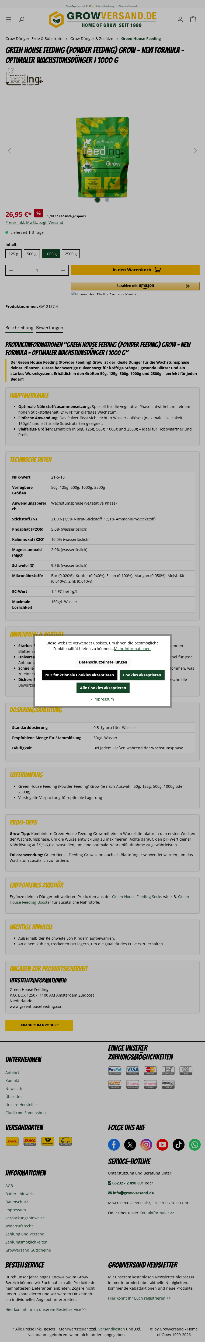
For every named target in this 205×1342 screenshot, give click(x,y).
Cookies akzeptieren (142, 674)
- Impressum (102, 699)
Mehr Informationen (132, 648)
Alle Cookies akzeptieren (103, 687)
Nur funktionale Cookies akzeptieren (79, 674)
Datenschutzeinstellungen (103, 662)
